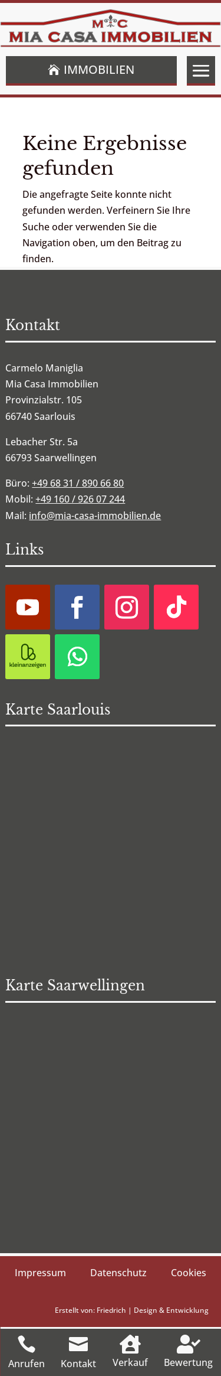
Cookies (188, 1272)
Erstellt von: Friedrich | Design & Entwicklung (132, 1310)
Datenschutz (118, 1272)
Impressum (40, 1272)
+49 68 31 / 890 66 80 (78, 483)
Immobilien (99, 69)
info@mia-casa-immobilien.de (95, 515)
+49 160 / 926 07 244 (80, 499)
